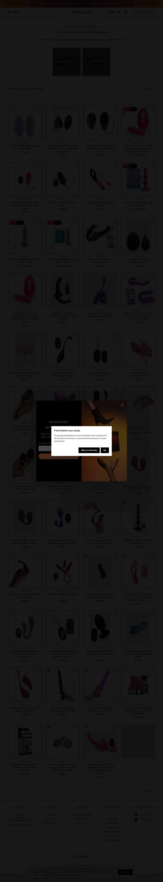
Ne (105, 450)
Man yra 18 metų (89, 450)
